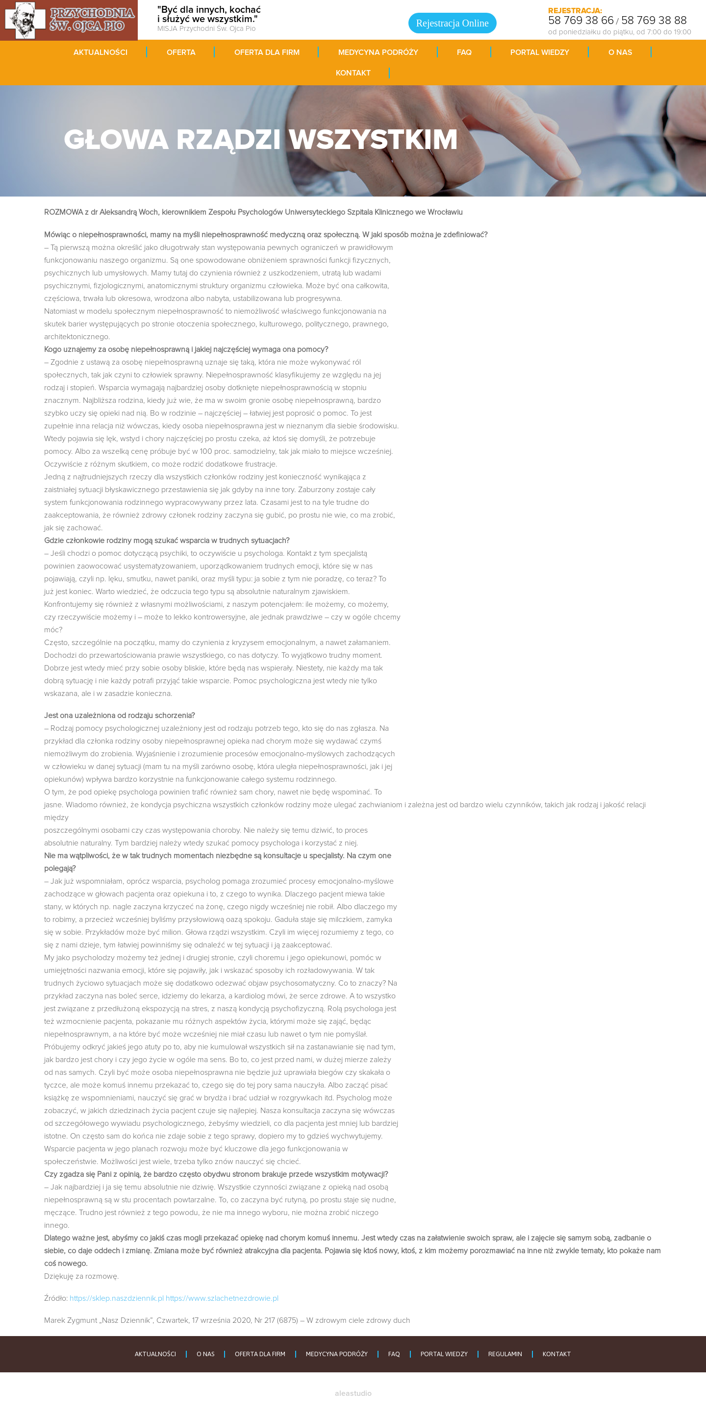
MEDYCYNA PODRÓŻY (337, 1354)
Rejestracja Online (452, 23)
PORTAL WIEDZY (444, 1354)
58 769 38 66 (581, 20)
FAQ (394, 1354)
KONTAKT (557, 1354)
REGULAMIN (505, 1354)
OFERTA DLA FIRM (260, 1354)
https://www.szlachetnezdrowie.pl (222, 1298)
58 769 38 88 (654, 20)
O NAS (205, 1354)
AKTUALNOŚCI (155, 1354)
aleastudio (353, 1393)
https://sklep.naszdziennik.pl (117, 1298)
